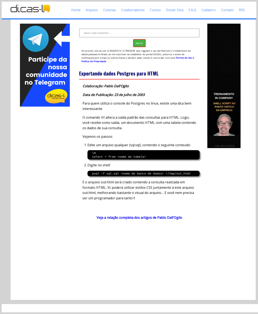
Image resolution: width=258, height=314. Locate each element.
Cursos (155, 10)
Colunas (109, 10)
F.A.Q (192, 10)
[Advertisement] (45, 169)
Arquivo (92, 10)
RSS (242, 10)
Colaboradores (133, 10)
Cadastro (208, 10)
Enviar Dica (174, 10)
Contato (227, 10)
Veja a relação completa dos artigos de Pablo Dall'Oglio (139, 217)
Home (76, 10)
